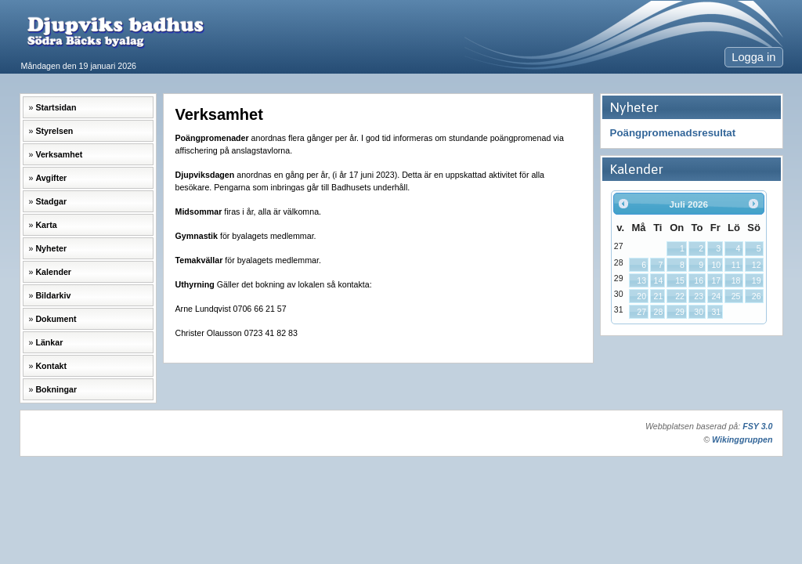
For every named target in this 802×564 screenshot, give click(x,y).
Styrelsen (54, 131)
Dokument (55, 319)
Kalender (53, 272)
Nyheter (51, 248)
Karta (45, 225)
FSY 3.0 (757, 426)
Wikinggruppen (742, 439)
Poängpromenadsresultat (673, 133)
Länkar (49, 342)
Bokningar (56, 389)
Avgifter (51, 178)
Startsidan (55, 107)
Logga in (753, 57)
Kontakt (51, 366)
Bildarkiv (52, 295)
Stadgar (51, 201)
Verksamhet (58, 154)
